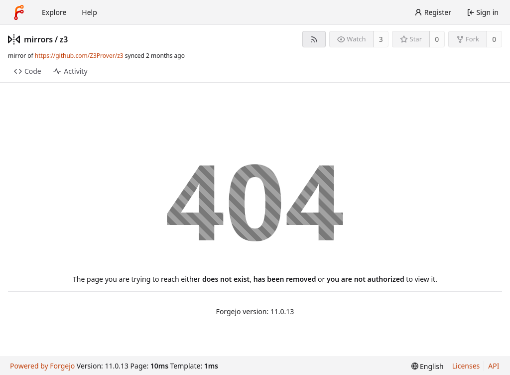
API (493, 366)
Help (89, 12)
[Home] (19, 12)
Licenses (466, 366)
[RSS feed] (314, 39)
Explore (54, 12)
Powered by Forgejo (42, 366)
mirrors (38, 39)
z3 (64, 39)
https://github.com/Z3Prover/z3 (79, 55)
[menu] (427, 366)
